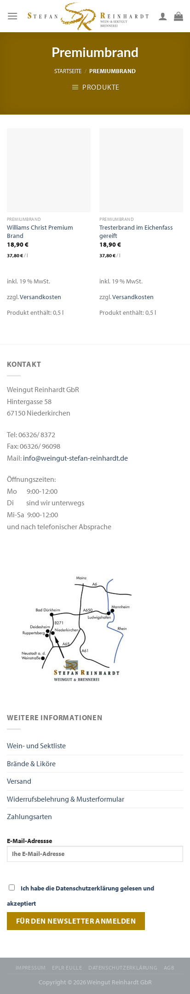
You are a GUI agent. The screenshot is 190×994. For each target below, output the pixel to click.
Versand (19, 781)
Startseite (67, 71)
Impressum (31, 967)
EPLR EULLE (67, 967)
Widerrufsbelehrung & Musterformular (65, 798)
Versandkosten (40, 296)
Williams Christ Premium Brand (40, 232)
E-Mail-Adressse (95, 849)
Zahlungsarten (29, 816)
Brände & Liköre (31, 763)
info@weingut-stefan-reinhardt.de (75, 457)
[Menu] (12, 16)
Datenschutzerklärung (122, 967)
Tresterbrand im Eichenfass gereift (136, 232)
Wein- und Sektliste (36, 745)
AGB (169, 967)
